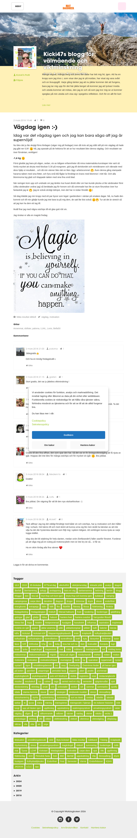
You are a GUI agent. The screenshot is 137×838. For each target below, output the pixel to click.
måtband (78, 649)
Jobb (116, 745)
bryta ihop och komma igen (79, 596)
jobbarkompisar (73, 628)
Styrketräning (21, 745)
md (103, 649)
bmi (26, 596)
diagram (59, 601)
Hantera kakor (98, 827)
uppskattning (63, 708)
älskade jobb (96, 585)
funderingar (102, 612)
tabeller (99, 697)
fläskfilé (66, 606)
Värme (83, 761)
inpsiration (104, 622)
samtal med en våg (71, 681)
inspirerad (116, 622)
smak (45, 687)
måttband (92, 740)
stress (93, 692)
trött (118, 703)
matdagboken (92, 649)
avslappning (55, 590)
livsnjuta (104, 644)
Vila (94, 756)
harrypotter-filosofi (102, 617)
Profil (21, 75)
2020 (17, 785)
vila (25, 724)
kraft (78, 638)
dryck (90, 601)
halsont (53, 617)
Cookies (35, 827)
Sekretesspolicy (50, 827)
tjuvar (31, 703)
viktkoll (33, 317)
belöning (99, 590)
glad (28, 617)
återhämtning (30, 590)
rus (39, 681)
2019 (24, 585)
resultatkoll (30, 681)
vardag (79, 713)
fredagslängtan (38, 612)
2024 (17, 781)
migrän (53, 654)
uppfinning (49, 708)
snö (52, 687)
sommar (90, 687)
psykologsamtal (39, 676)
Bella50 (56, 328)
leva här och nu (70, 644)
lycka (25, 649)
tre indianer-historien (103, 703)
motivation (54, 317)
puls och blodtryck (58, 676)
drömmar (80, 601)
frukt (79, 612)
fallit (51, 606)
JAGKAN (19, 766)
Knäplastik (115, 740)
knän (76, 633)
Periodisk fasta (43, 756)
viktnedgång (98, 719)
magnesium (50, 649)
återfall (18, 590)
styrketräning (47, 697)
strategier (61, 692)
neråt (77, 660)
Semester (72, 761)
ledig (57, 644)
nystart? (18, 665)
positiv (91, 671)
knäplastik (86, 633)
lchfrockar (33, 644)
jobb (61, 628)
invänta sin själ (22, 628)
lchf (24, 644)
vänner (70, 713)
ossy (63, 665)
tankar (18, 703)
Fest (62, 761)
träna (39, 703)
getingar (19, 617)
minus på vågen (67, 654)
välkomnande (46, 713)
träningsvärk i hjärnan (80, 703)
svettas (89, 697)
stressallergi (105, 692)
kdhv (17, 633)
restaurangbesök (107, 676)
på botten (19, 671)
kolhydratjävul (35, 638)
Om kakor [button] (49, 445)
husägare (66, 622)
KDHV (109, 761)
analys (108, 585)
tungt (17, 708)
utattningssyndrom (81, 708)
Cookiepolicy (39, 420)
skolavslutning (21, 687)
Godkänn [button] (68, 435)
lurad (17, 649)
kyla (85, 638)
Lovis (49, 328)
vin (39, 724)
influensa (91, 622)
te (25, 703)
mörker (97, 654)
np (84, 660)
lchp (43, 644)
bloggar (18, 596)
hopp (29, 622)
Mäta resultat (23, 317)
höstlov (38, 622)
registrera (83, 676)
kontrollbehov (51, 638)
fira (58, 606)
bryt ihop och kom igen (52, 596)
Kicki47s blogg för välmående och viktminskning (68, 60)
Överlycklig (74, 665)
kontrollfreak (66, 638)
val (35, 713)
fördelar (109, 606)
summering (62, 697)
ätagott (117, 585)
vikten (48, 719)
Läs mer (46, 105)
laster (116, 638)
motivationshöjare (48, 660)
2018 (17, 795)
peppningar (43, 671)
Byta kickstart (62, 740)
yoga (46, 724)
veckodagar (20, 719)
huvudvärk (79, 622)
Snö (55, 756)
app (37, 766)
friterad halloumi (66, 612)
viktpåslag (111, 719)
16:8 (17, 585)
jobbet (87, 628)
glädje (36, 617)
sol (81, 687)
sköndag (35, 687)
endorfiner (110, 601)
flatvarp (76, 606)
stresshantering (22, 697)
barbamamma (85, 590)
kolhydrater (20, 638)
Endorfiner (52, 761)
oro (56, 665)
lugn (113, 644)
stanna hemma (30, 692)
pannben (31, 671)
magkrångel (36, 649)
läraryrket (94, 638)
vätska (98, 713)
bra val (35, 596)
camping (110, 596)
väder (117, 708)
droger (70, 601)
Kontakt (84, 827)
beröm (110, 590)
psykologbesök (22, 676)
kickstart (26, 633)
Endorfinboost (96, 761)
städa (17, 692)
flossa (86, 606)
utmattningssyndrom (49, 745)
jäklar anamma (48, 628)
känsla (113, 628)
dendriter (48, 601)
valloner (59, 713)
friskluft (52, 612)
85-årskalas (35, 585)
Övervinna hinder (91, 665)
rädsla (73, 676)
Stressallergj (105, 756)
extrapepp (34, 606)
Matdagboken (57, 750)
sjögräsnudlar (101, 681)
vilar (32, 724)
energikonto (20, 606)
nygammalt (106, 660)
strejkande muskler (78, 692)
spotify (114, 687)
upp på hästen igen (32, 708)
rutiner (48, 681)
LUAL (43, 328)
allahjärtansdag (79, 585)
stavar (43, 692)
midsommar (20, 654)
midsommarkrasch (38, 654)
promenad (102, 671)
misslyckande (84, 654)
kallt (95, 628)
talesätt (110, 697)
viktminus (84, 719)
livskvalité (92, 644)
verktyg (32, 719)
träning (48, 703)
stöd (51, 692)
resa (94, 676)
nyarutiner (93, 660)
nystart (118, 660)
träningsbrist (61, 703)
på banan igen (109, 665)
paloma (35, 328)
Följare (18, 80)
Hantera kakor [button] (87, 445)
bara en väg (69, 590)
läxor (17, 644)
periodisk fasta (59, 671)
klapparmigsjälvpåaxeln (60, 633)
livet (82, 644)
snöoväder (63, 687)
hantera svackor (82, 617)
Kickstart (43, 750)
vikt (40, 719)
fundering (88, 612)
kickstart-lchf (39, 633)
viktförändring (60, 719)
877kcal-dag (50, 585)
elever (99, 601)
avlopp (43, 590)
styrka (35, 697)
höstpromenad (52, 622)
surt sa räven (77, 697)
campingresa (21, 601)
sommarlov (102, 687)
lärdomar (106, 638)
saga (56, 681)
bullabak (99, 596)
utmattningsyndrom (102, 708)
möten (107, 654)
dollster (27, 328)
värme (89, 713)
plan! (82, 671)
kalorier (103, 628)
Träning (103, 740)
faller (44, 606)
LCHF (33, 750)
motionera (19, 660)
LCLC (29, 766)
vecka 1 (108, 713)
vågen (28, 713)
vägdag (44, 317)
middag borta (114, 649)
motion (116, 654)
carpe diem (35, 601)
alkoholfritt (64, 585)
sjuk (113, 681)
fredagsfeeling (21, 612)
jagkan (35, 628)
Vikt (102, 750)
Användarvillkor (69, 827)
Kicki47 (51, 519)
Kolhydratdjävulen (35, 761)
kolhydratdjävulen (103, 633)
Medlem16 (53, 474)
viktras (18, 724)
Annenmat (18, 328)
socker (74, 687)
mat (61, 649)
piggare (73, 671)
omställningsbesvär (42, 665)
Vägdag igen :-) (35, 126)
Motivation (19, 740)
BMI (62, 756)
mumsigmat (65, 660)
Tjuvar (24, 750)
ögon (27, 665)
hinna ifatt (19, 622)
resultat (18, 681)
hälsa (44, 617)
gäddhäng (115, 612)
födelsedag (97, 606)
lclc (50, 644)
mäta (68, 649)
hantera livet (66, 617)
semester (87, 681)
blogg (118, 590)
